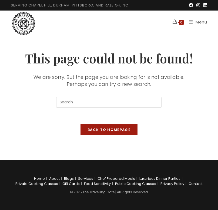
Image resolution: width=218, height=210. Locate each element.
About (54, 178)
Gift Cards (71, 183)
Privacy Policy (172, 183)
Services (85, 178)
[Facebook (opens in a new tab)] (191, 5)
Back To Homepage (109, 129)
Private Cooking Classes (36, 183)
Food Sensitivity (97, 183)
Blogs (69, 178)
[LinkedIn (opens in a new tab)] (204, 5)
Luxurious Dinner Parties (159, 178)
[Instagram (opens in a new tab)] (198, 5)
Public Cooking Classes (135, 183)
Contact (196, 183)
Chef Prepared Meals (116, 178)
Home (39, 178)
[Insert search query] (109, 102)
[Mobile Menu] (196, 22)
